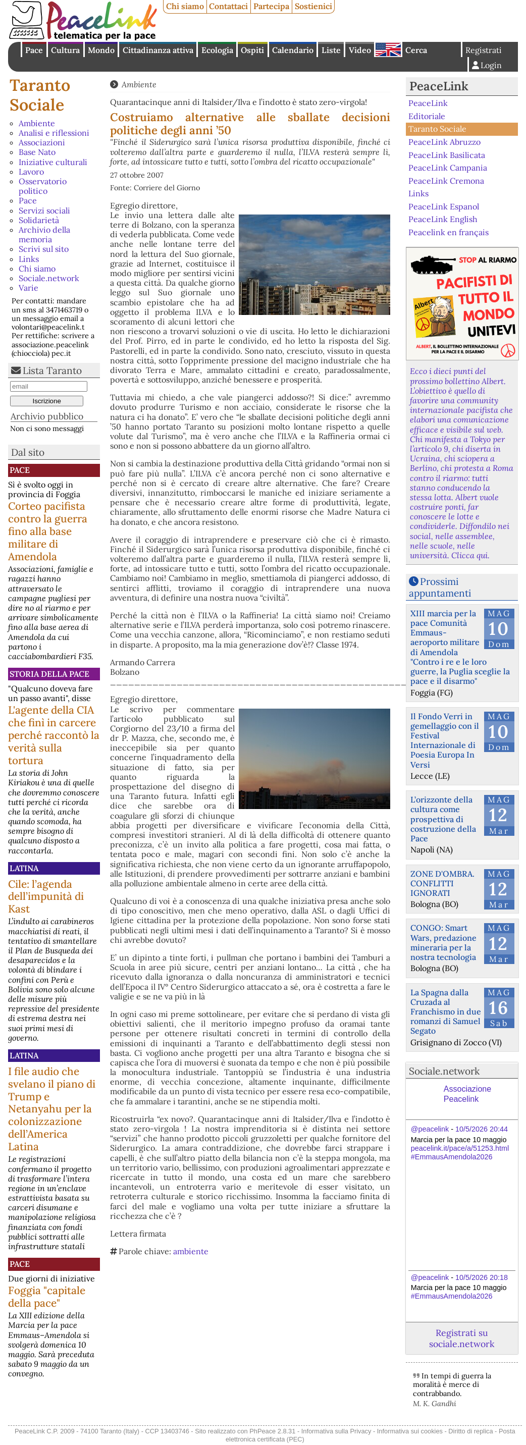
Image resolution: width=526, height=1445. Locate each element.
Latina (24, 868)
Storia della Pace (49, 674)
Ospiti (252, 50)
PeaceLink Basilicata (446, 154)
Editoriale (426, 116)
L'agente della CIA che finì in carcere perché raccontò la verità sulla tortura (53, 735)
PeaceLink (438, 86)
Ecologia (217, 50)
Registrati (483, 50)
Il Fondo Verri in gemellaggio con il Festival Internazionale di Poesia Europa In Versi (444, 740)
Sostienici (313, 6)
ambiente (190, 1251)
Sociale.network (49, 278)
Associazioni (42, 142)
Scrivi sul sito (44, 249)
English (388, 49)
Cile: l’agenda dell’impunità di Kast (46, 896)
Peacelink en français (448, 232)
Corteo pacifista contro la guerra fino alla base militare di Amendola (47, 531)
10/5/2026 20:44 (481, 1129)
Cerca (416, 50)
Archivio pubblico (47, 416)
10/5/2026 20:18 (481, 1277)
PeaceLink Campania (447, 168)
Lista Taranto (52, 370)
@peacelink (430, 1129)
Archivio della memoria (44, 234)
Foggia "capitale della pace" (46, 1296)
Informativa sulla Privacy (336, 1431)
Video (360, 50)
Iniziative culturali (53, 162)
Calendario (292, 50)
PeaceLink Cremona (446, 180)
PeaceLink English (443, 219)
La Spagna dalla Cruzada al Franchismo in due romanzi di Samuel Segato (445, 1011)
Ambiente (37, 123)
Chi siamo (185, 6)
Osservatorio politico (43, 186)
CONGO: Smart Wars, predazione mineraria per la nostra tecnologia (443, 942)
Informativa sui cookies (410, 1431)
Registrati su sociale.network (461, 1338)
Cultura (65, 50)
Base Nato (37, 152)
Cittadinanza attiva (158, 50)
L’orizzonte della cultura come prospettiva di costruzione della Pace (443, 818)
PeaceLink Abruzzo (444, 142)
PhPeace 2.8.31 (272, 1431)
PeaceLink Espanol (443, 206)
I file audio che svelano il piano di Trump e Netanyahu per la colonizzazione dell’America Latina (51, 1109)
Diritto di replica (470, 1431)
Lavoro (31, 172)
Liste (331, 50)
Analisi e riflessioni (54, 133)
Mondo (101, 50)
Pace (34, 50)
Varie (28, 288)
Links (29, 259)
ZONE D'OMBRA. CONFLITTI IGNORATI (442, 883)
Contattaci (228, 6)
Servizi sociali (44, 210)
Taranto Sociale (40, 95)
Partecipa (271, 6)
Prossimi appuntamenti (440, 587)
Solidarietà (39, 220)
